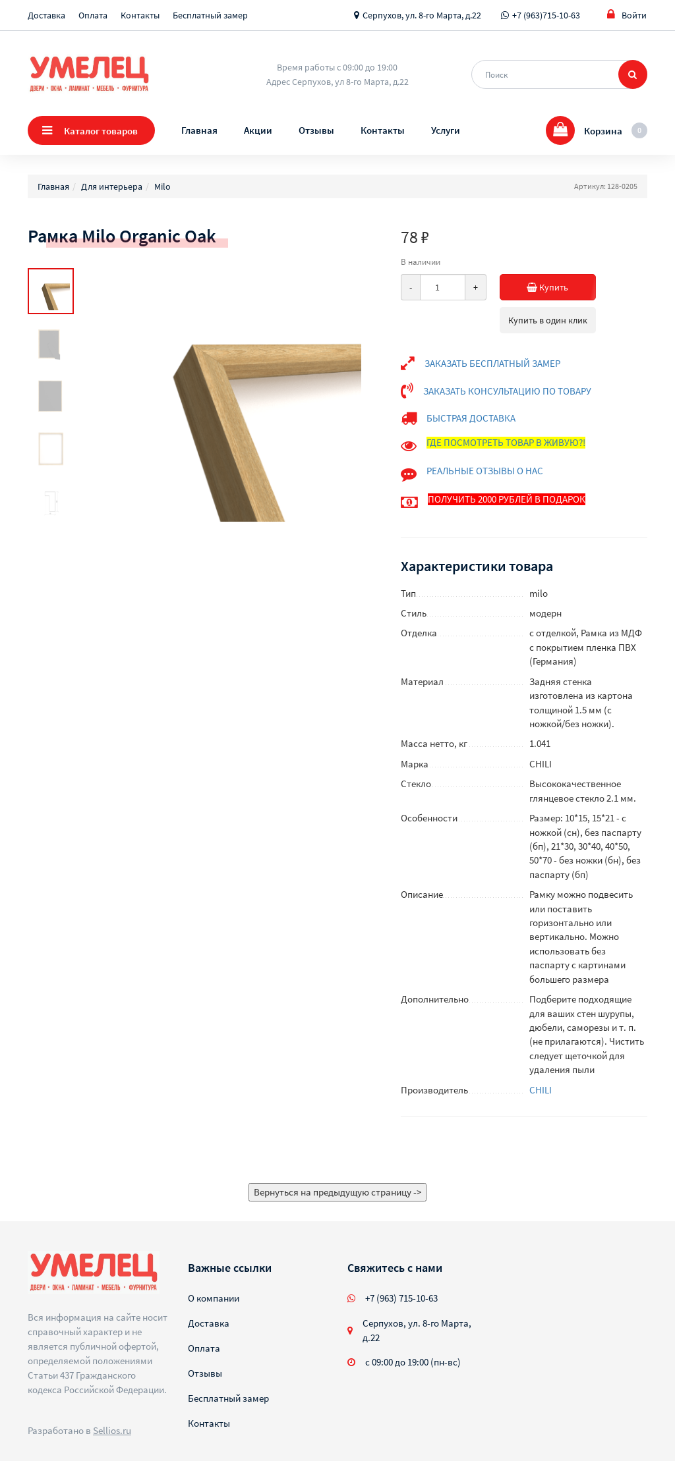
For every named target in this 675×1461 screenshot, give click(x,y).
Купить (554, 287)
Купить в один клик (547, 320)
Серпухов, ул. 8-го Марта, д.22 (422, 15)
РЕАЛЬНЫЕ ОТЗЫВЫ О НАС (484, 470)
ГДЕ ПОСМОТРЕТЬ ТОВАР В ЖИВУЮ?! (505, 442)
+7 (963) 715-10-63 (401, 1298)
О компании (213, 1298)
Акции (258, 130)
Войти (627, 15)
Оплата (92, 15)
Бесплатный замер (210, 15)
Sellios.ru (112, 1430)
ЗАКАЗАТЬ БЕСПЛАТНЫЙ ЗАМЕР (492, 363)
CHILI (540, 1090)
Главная (199, 130)
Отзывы (316, 130)
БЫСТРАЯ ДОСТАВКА (470, 418)
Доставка (46, 15)
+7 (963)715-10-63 (546, 15)
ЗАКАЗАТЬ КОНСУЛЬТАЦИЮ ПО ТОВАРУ (507, 391)
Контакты (140, 15)
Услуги (445, 130)
